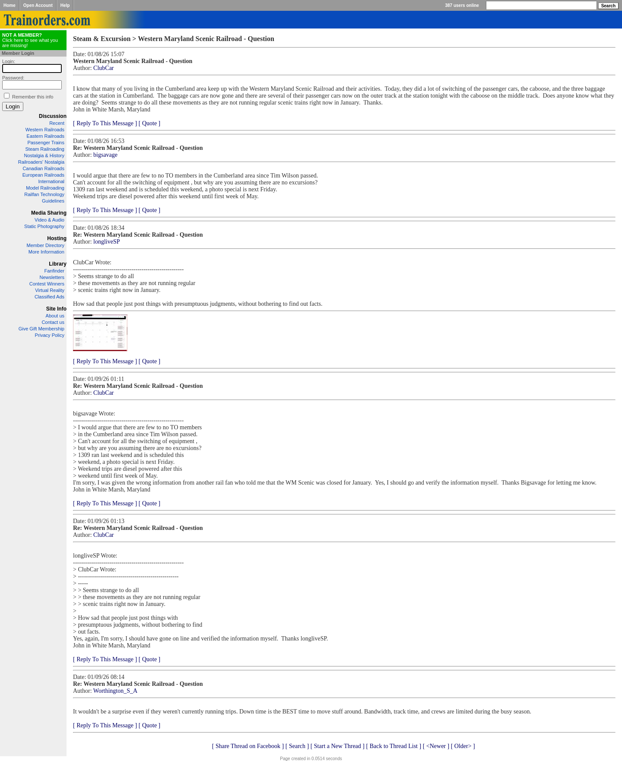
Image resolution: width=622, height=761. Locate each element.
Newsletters (52, 277)
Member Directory (45, 245)
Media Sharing (49, 213)
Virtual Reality (49, 290)
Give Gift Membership (41, 328)
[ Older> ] (463, 746)
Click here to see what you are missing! (30, 40)
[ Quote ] (150, 123)
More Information (46, 251)
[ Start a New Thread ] (338, 746)
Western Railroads (44, 129)
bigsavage (105, 155)
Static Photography (44, 226)
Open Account (38, 5)
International (51, 181)
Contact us (52, 322)
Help (65, 5)
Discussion (53, 116)
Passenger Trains (45, 142)
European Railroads (43, 175)
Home (9, 5)
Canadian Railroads (43, 168)
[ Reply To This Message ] (105, 123)
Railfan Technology (44, 194)
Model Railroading (45, 187)
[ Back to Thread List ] (393, 746)
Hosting (57, 238)
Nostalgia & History (44, 155)
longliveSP (106, 241)
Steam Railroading (45, 149)
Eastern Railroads (45, 136)
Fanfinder (54, 270)
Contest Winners (46, 283)
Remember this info (32, 96)
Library (58, 264)
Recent (56, 123)
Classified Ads (49, 296)
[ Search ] (297, 746)
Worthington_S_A (115, 691)
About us (55, 315)
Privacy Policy (49, 335)
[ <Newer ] (436, 746)
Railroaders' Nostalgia (41, 162)
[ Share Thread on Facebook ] (248, 746)
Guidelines (53, 200)
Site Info (56, 309)
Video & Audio (49, 219)
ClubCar (103, 68)
